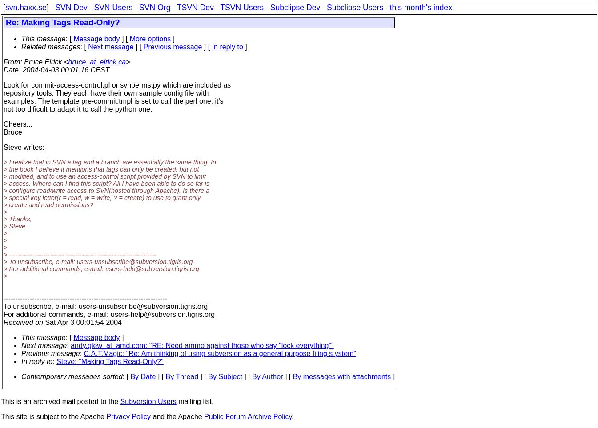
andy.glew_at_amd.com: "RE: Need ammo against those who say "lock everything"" (202, 345)
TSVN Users (242, 7)
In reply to (227, 47)
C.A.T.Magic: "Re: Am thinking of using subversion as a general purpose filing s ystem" (220, 353)
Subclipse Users (355, 7)
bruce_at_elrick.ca (97, 62)
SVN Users (113, 7)
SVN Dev (71, 7)
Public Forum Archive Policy (248, 416)
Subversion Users (148, 401)
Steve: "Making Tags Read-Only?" (110, 361)
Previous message (173, 47)
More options (150, 39)
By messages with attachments (342, 376)
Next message (110, 47)
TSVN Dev (195, 7)
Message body (96, 39)
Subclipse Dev (295, 7)
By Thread (182, 376)
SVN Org (154, 7)
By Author (267, 376)
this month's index (421, 7)
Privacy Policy (128, 416)
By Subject (225, 376)
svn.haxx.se (26, 7)
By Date (143, 376)
